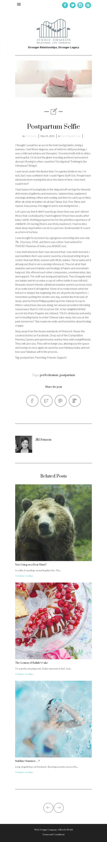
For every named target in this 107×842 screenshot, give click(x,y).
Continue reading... (24, 576)
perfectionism (49, 375)
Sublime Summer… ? (27, 761)
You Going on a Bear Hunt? (31, 564)
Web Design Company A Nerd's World (53, 829)
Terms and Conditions (53, 834)
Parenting (66, 136)
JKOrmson (31, 136)
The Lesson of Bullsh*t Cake (31, 663)
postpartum (67, 375)
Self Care (76, 136)
